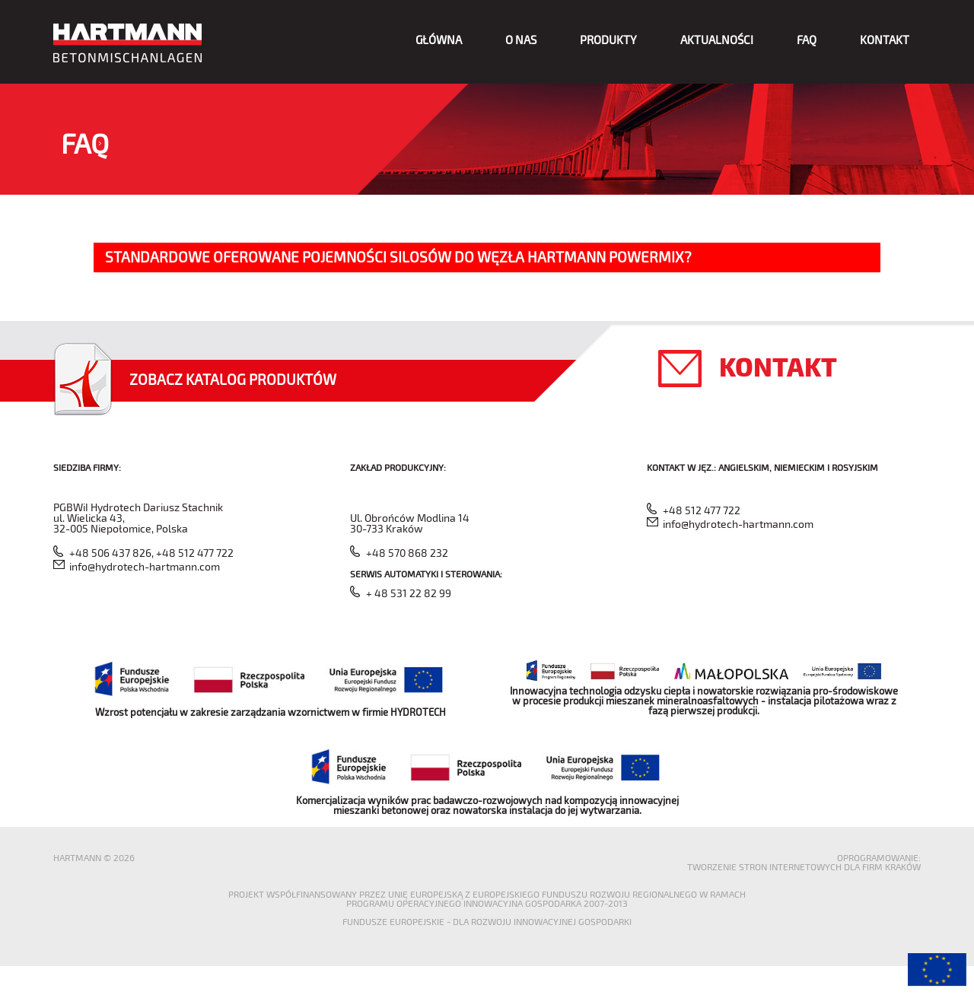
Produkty (608, 39)
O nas (520, 39)
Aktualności (716, 39)
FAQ (806, 39)
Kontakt (884, 39)
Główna (438, 39)
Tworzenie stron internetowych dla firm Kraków (804, 866)
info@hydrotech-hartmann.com (144, 566)
